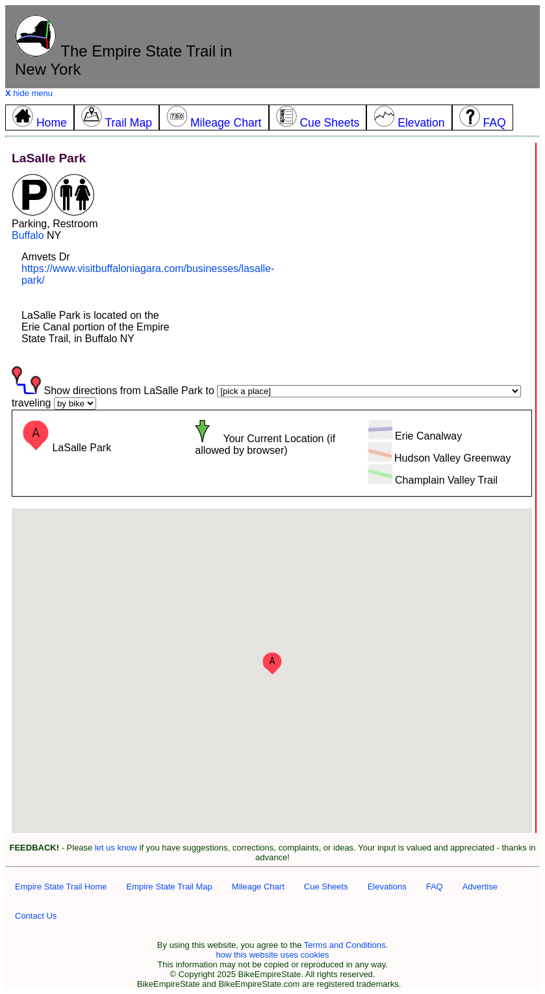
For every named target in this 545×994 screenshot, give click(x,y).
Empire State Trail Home (61, 886)
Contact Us (36, 916)
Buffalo (28, 235)
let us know (116, 847)
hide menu (29, 93)
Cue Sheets (326, 886)
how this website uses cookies (272, 955)
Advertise (480, 886)
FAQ (434, 886)
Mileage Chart (258, 886)
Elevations (387, 886)
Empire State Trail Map (169, 886)
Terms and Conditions (345, 945)
